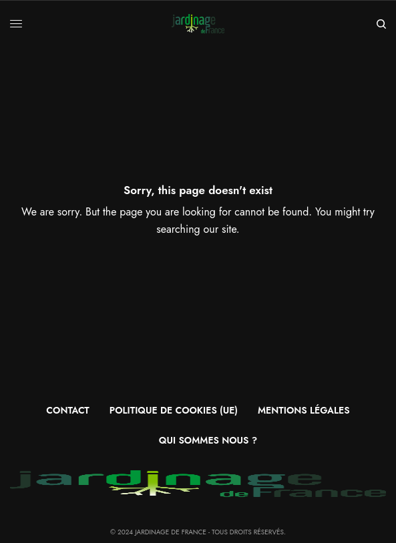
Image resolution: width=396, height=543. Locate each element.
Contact (67, 410)
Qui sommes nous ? (208, 440)
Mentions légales (304, 410)
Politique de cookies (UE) (174, 410)
